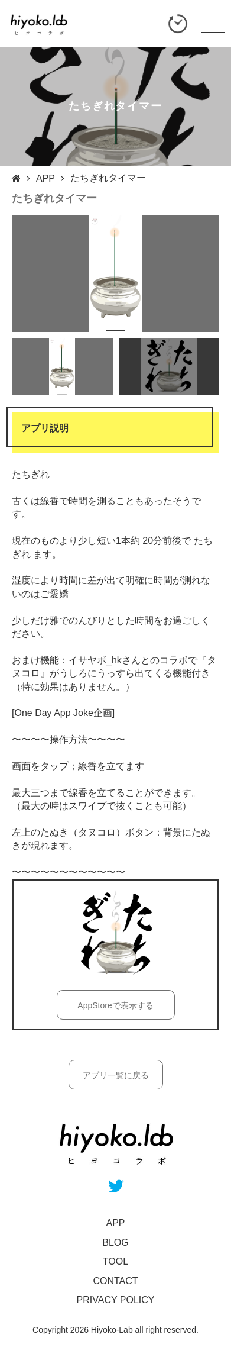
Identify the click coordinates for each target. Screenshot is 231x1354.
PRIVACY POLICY (116, 1300)
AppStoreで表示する (115, 1005)
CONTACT (115, 1281)
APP (45, 178)
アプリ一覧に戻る (116, 1075)
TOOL (115, 1261)
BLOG (115, 1242)
